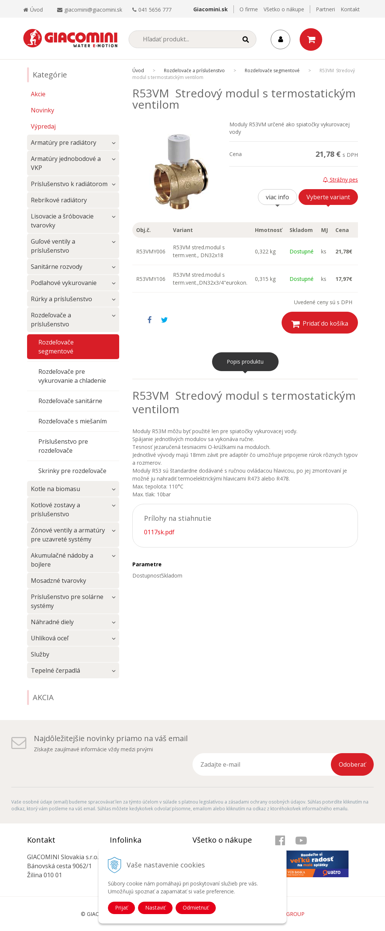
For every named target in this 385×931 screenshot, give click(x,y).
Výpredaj (43, 126)
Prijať (121, 907)
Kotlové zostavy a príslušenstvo (55, 509)
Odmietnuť (196, 907)
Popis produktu (245, 361)
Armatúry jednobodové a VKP (66, 163)
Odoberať (352, 764)
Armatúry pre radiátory (63, 142)
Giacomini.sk (210, 9)
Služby (40, 654)
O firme (248, 9)
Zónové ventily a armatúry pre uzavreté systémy (68, 534)
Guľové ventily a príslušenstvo (53, 246)
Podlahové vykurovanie (64, 283)
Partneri (325, 9)
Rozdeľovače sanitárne (70, 401)
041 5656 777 (154, 9)
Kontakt (350, 9)
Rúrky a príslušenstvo (61, 299)
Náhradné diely (52, 622)
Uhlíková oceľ (49, 638)
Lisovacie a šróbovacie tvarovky (62, 220)
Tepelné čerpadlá (55, 670)
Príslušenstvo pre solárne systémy (67, 601)
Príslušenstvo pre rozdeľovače (63, 446)
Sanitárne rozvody (56, 266)
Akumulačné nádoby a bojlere (62, 560)
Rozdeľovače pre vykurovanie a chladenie (72, 376)
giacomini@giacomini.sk (93, 9)
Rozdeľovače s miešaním (72, 421)
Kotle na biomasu (55, 489)
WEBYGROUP (288, 913)
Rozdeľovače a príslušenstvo (51, 319)
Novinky (42, 110)
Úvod (33, 9)
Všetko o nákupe (284, 9)
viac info (277, 197)
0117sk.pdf (159, 532)
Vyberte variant (328, 197)
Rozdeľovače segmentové (56, 346)
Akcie (38, 94)
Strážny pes (340, 179)
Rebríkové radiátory (59, 200)
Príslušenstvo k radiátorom (69, 184)
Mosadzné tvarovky (58, 580)
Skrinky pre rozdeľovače (72, 471)
